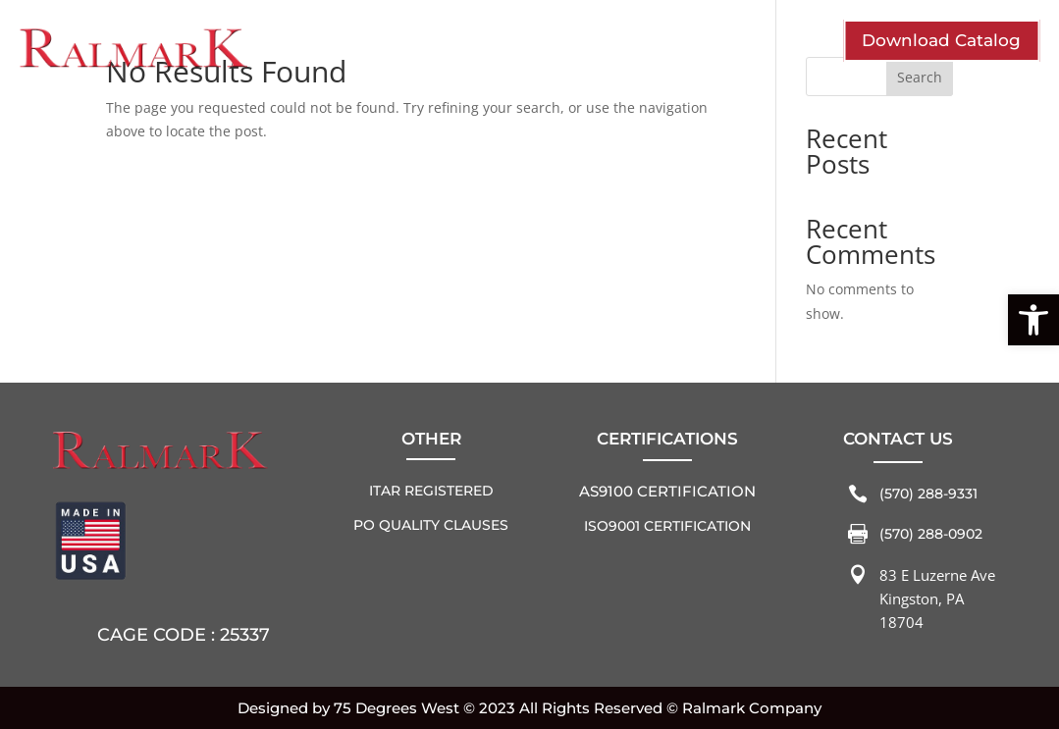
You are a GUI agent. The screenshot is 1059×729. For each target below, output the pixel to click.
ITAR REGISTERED (431, 490)
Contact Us (662, 44)
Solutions (556, 44)
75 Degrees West (396, 708)
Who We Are (285, 44)
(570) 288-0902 (930, 534)
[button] (1033, 319)
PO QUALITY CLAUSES (430, 525)
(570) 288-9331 (928, 493)
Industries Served (427, 44)
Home (805, 18)
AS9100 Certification (667, 491)
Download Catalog (941, 40)
